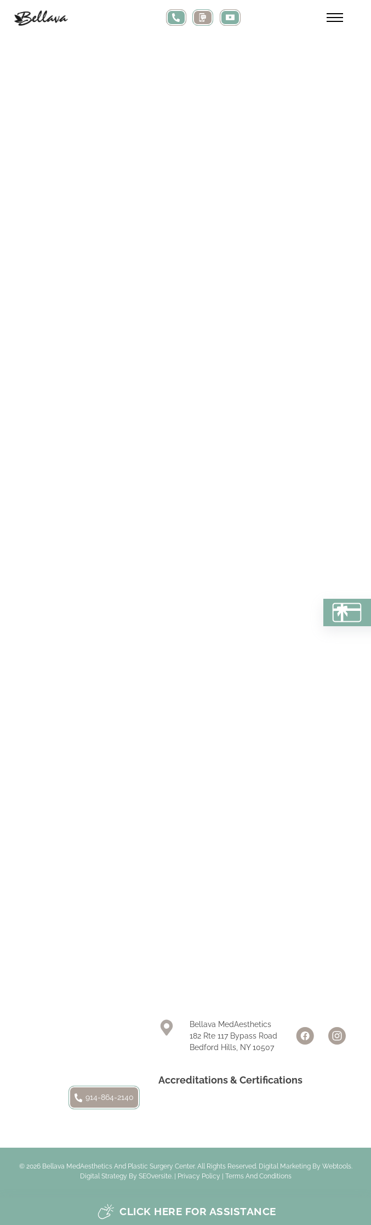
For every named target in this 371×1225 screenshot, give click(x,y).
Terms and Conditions (258, 1176)
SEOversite (155, 1176)
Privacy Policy (199, 1176)
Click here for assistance (187, 1212)
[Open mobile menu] (335, 17)
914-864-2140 (104, 1097)
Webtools (336, 1166)
